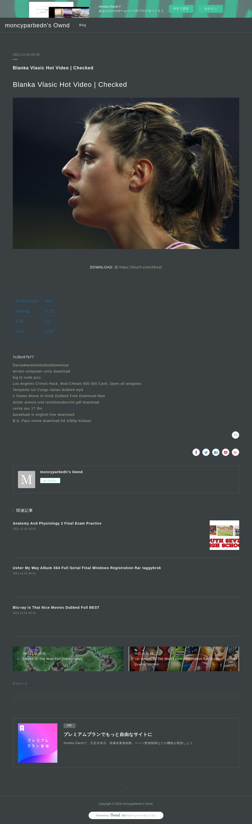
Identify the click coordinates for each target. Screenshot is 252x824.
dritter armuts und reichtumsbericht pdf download (56, 402)
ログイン (210, 9)
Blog (82, 25)
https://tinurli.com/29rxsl (140, 267)
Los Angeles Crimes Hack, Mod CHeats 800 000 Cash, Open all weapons (78, 384)
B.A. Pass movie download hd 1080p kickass (52, 421)
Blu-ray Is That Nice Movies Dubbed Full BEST (56, 607)
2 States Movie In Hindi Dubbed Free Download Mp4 (59, 396)
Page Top (126, 790)
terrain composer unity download (41, 371)
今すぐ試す (181, 8)
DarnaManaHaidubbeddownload (41, 365)
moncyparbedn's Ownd (37, 25)
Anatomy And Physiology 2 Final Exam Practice (57, 523)
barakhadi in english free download (43, 415)
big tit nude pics (27, 377)
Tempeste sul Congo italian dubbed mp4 (48, 390)
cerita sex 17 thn (27, 408)
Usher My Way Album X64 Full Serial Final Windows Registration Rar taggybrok (87, 568)
